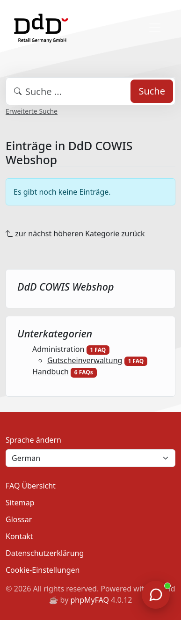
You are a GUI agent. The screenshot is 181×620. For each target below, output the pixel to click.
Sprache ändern (33, 440)
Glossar (19, 519)
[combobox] (90, 91)
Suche (151, 91)
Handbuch (50, 371)
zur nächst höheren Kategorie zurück (80, 233)
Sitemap (20, 502)
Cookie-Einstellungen (43, 570)
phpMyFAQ (89, 600)
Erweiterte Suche (32, 111)
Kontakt (19, 536)
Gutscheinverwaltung (84, 360)
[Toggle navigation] (155, 27)
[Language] (90, 458)
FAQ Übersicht (31, 486)
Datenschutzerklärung (45, 553)
